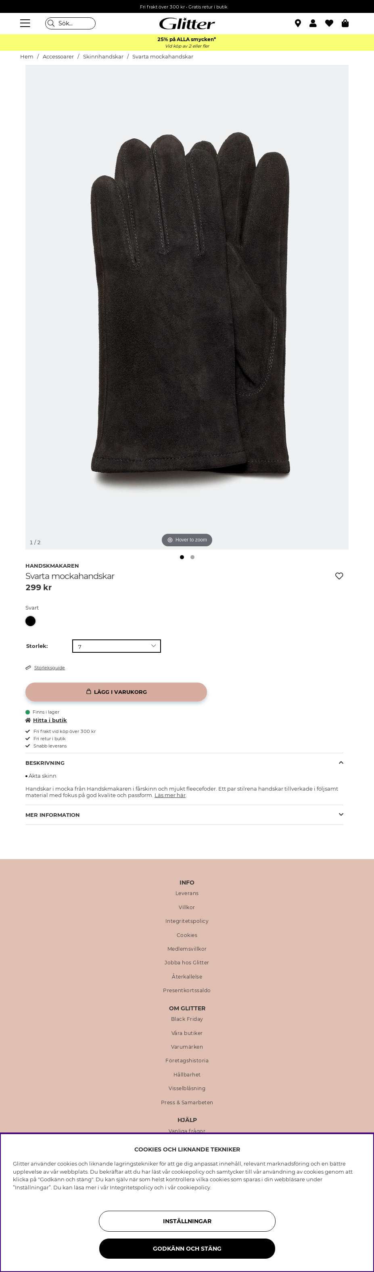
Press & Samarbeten (187, 1102)
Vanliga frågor (187, 1131)
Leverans (187, 893)
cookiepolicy (193, 1187)
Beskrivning (45, 763)
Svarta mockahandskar (162, 57)
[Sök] (70, 23)
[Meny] (26, 23)
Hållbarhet (187, 1075)
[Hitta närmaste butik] (299, 24)
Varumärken (187, 1047)
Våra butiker (187, 1033)
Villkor (187, 907)
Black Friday (187, 1019)
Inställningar (187, 1221)
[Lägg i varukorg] (116, 692)
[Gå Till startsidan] (187, 23)
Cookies (187, 935)
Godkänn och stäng (187, 1248)
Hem (26, 57)
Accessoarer (58, 57)
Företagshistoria (187, 1061)
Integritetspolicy (187, 921)
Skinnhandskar (103, 57)
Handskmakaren (52, 565)
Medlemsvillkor (187, 949)
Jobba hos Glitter (187, 963)
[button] (317, 23)
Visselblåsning (187, 1088)
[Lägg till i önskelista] (339, 576)
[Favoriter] (333, 23)
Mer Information (52, 815)
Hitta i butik (46, 720)
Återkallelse (187, 977)
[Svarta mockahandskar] (32, 621)
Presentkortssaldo (187, 990)
